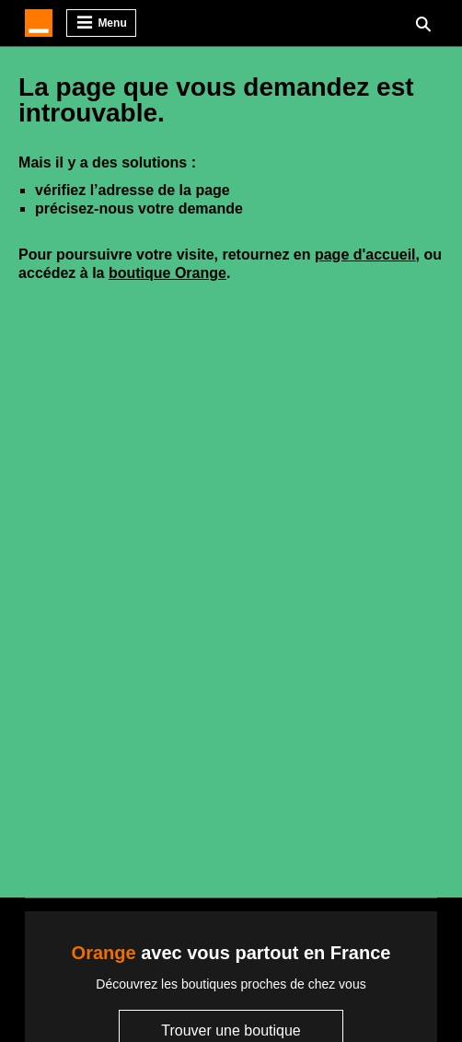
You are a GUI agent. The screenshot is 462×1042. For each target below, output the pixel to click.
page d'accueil (365, 254)
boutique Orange (167, 273)
